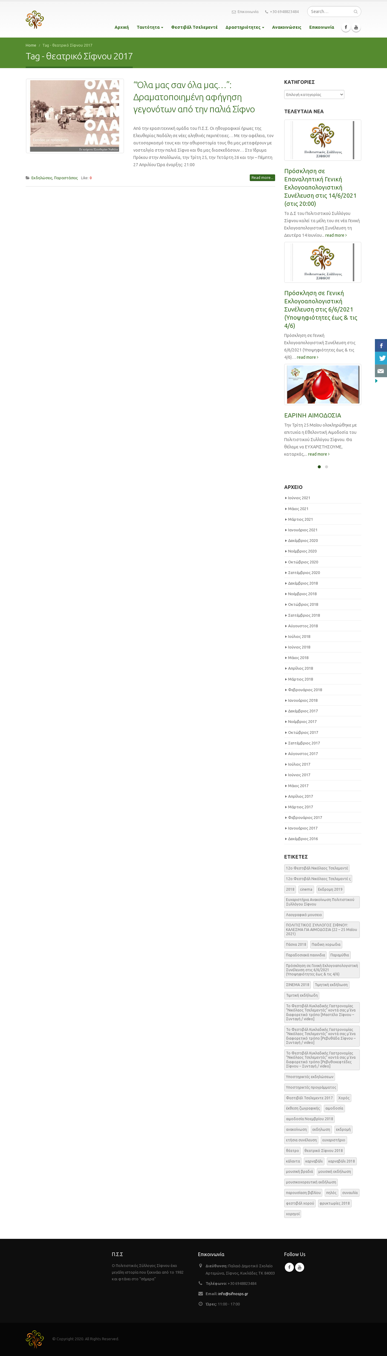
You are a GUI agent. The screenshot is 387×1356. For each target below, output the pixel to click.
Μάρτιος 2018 (300, 679)
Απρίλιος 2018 (300, 668)
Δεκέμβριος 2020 (303, 540)
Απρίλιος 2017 (300, 796)
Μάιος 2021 (298, 508)
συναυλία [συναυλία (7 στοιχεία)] (350, 1193)
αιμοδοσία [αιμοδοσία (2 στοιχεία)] (334, 1108)
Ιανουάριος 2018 (302, 700)
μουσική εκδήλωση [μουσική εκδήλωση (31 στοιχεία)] (334, 1171)
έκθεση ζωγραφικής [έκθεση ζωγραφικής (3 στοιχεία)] (303, 1108)
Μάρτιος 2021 (300, 519)
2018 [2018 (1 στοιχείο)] (290, 889)
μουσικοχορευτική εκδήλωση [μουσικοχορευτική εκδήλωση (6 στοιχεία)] (311, 1182)
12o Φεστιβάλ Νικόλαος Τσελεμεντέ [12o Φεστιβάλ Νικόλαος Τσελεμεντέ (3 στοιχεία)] (317, 868)
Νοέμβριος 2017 (302, 721)
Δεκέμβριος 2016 (303, 838)
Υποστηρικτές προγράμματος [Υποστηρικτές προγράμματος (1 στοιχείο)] (311, 1087)
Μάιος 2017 (298, 786)
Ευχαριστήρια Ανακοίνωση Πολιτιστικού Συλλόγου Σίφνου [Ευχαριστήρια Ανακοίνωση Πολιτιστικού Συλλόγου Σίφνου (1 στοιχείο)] (320, 902)
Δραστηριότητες (243, 27)
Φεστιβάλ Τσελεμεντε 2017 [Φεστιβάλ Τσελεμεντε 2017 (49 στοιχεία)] (309, 1098)
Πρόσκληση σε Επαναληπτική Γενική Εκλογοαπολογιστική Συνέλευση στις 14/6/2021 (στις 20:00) (320, 187)
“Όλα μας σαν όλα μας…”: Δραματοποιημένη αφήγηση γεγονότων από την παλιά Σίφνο (194, 97)
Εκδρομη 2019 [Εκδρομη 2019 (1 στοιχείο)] (330, 889)
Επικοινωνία (245, 11)
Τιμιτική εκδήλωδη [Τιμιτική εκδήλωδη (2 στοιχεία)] (302, 995)
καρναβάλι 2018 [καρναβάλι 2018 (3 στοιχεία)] (341, 1161)
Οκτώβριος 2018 (303, 604)
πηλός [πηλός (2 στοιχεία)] (331, 1193)
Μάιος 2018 (298, 657)
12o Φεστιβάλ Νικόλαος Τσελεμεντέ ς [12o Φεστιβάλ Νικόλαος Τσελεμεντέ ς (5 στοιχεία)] (318, 879)
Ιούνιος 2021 (299, 498)
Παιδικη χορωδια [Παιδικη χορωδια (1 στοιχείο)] (326, 944)
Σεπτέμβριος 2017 (304, 743)
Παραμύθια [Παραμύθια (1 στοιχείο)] (339, 955)
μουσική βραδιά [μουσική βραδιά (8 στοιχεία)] (299, 1171)
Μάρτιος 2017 (300, 807)
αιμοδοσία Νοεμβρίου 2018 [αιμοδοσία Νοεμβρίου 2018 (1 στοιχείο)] (309, 1119)
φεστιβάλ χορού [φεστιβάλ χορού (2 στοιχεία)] (300, 1203)
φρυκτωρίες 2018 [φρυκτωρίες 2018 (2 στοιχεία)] (335, 1203)
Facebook (289, 1267)
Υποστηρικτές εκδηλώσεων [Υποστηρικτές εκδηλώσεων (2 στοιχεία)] (309, 1077)
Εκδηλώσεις (41, 178)
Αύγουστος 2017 (303, 753)
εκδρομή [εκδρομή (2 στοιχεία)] (343, 1129)
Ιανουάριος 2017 (302, 828)
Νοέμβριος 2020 (302, 551)
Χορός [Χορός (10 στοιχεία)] (344, 1098)
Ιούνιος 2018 (299, 647)
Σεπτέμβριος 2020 (304, 572)
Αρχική (122, 27)
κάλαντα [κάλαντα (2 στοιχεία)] (293, 1161)
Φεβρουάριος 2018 (305, 690)
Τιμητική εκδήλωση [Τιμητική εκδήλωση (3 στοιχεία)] (331, 985)
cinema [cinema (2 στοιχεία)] (306, 889)
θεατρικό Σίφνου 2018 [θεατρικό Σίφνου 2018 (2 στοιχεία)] (323, 1151)
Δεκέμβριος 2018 (303, 583)
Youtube (299, 1267)
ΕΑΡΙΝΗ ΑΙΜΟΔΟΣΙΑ (312, 415)
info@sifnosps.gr (233, 1294)
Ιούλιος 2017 (299, 764)
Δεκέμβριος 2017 (303, 711)
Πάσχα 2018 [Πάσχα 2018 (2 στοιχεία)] (296, 944)
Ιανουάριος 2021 (302, 530)
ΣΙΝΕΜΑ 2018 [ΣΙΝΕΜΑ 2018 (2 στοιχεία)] (297, 985)
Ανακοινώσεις (286, 27)
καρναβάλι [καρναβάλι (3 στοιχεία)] (314, 1161)
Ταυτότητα (148, 27)
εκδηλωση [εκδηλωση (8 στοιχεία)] (321, 1129)
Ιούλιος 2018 (299, 636)
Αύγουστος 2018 (303, 626)
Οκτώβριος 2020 (303, 562)
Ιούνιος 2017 (299, 775)
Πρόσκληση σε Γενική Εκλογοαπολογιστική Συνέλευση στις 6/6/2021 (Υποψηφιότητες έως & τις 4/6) (320, 309)
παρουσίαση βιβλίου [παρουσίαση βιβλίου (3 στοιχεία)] (303, 1193)
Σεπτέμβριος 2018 (304, 615)
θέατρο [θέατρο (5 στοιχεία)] (292, 1151)
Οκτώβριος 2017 (303, 732)
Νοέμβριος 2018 (302, 594)
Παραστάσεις (66, 178)
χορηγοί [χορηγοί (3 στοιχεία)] (293, 1214)
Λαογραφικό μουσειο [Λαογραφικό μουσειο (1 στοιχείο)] (304, 915)
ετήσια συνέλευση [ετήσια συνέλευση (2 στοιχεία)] (301, 1140)
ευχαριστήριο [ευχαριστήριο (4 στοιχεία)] (333, 1140)
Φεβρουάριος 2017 (305, 817)
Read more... (262, 178)
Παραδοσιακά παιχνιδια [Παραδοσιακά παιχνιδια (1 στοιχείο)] (305, 955)
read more (336, 235)
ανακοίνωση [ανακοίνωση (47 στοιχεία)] (296, 1129)
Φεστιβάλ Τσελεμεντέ (194, 27)
